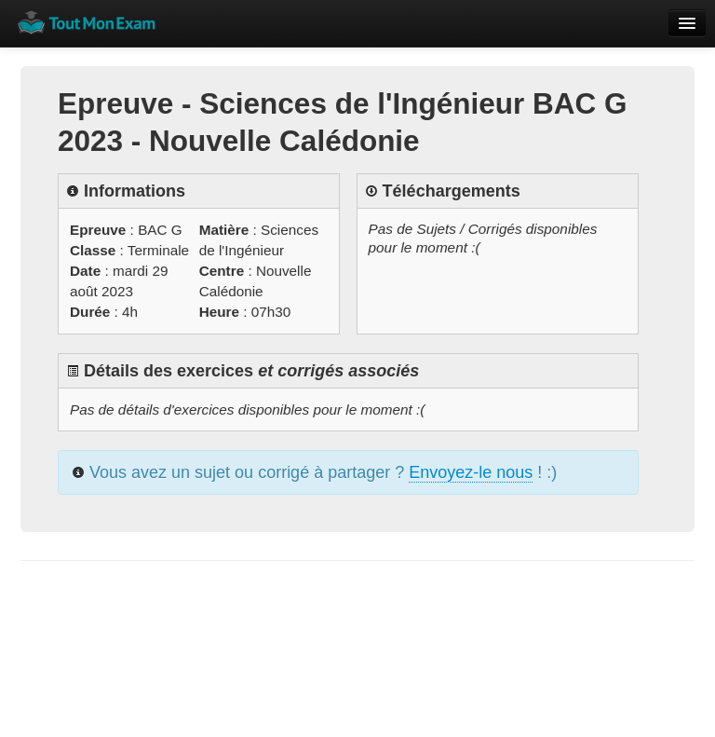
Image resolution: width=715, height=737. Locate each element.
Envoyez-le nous (471, 472)
